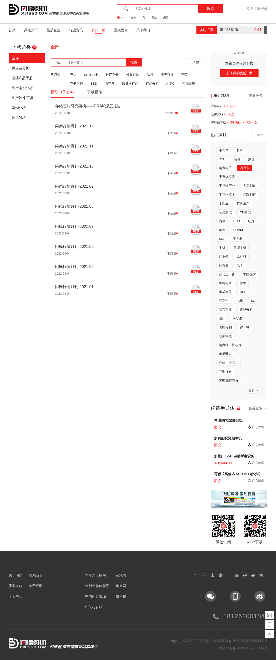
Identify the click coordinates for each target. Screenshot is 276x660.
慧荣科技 (225, 336)
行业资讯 (76, 30)
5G (253, 300)
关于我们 (143, 30)
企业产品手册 (22, 78)
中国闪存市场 (95, 596)
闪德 (165, 17)
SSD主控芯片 (228, 380)
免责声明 (36, 586)
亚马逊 (224, 300)
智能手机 (239, 247)
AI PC (170, 83)
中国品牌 (249, 274)
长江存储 (112, 74)
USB (243, 292)
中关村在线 (93, 607)
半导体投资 (227, 177)
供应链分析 (20, 68)
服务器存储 (130, 83)
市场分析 (246, 309)
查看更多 (258, 95)
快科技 (121, 596)
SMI (222, 239)
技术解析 (19, 118)
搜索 (211, 8)
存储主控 (76, 83)
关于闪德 (15, 575)
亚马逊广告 (227, 274)
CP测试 (245, 212)
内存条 (109, 83)
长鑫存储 (132, 74)
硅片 (251, 221)
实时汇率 (206, 30)
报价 (251, 159)
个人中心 (15, 596)
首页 (12, 30)
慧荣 (184, 74)
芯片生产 (243, 203)
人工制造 (249, 185)
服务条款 (15, 586)
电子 (240, 265)
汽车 (240, 300)
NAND (238, 318)
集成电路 (225, 292)
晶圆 (150, 74)
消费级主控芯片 (230, 345)
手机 (222, 247)
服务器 (237, 239)
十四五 (224, 203)
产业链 (224, 256)
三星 (154, 17)
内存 (222, 221)
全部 (15, 58)
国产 (222, 318)
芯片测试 (225, 212)
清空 (195, 62)
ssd (122, 17)
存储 (133, 17)
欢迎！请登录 (257, 8)
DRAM (238, 230)
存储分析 (152, 83)
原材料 (241, 256)
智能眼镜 (188, 83)
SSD (94, 83)
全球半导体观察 (97, 586)
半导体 (224, 150)
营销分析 (19, 108)
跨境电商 (225, 283)
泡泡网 (121, 575)
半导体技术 (227, 194)
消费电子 (225, 168)
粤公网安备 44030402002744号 (243, 648)
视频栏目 (121, 30)
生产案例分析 (22, 88)
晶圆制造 (249, 194)
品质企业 (53, 30)
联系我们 (36, 575)
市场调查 (225, 354)
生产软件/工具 (22, 98)
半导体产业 (227, 185)
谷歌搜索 (225, 371)
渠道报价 (31, 30)
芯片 (240, 150)
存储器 (224, 265)
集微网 (121, 586)
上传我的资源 (239, 73)
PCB (236, 221)
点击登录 (239, 53)
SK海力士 (91, 74)
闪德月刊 (225, 327)
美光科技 (167, 74)
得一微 (244, 327)
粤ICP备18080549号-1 (250, 641)
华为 (222, 230)
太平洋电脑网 (95, 575)
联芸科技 (225, 309)
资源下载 (98, 30)
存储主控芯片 (228, 362)
